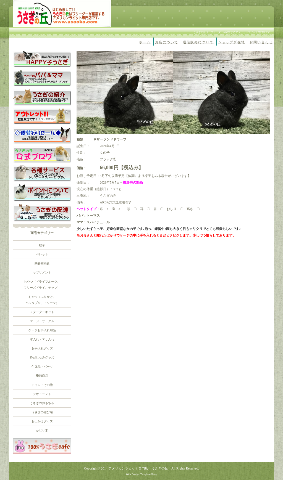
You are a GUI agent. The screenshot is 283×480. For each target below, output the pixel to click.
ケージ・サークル (42, 321)
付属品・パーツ (42, 366)
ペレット (42, 254)
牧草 (42, 245)
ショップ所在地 (231, 42)
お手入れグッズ (42, 348)
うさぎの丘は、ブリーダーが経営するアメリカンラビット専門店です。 (233, 32)
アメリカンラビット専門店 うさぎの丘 (138, 468)
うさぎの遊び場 (42, 412)
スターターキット (42, 312)
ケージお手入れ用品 (42, 330)
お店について (166, 42)
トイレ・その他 (42, 384)
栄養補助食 (42, 263)
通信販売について (198, 42)
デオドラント (42, 394)
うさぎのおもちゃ (42, 403)
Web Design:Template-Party (141, 474)
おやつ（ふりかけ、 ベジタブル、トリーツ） (42, 299)
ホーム (145, 42)
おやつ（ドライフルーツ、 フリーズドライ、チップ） (42, 284)
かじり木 (42, 430)
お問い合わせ (261, 42)
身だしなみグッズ (42, 357)
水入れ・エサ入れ (42, 339)
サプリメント (42, 272)
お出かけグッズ (42, 421)
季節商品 (42, 375)
